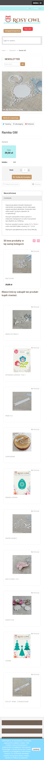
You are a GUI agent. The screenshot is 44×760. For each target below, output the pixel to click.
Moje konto (10, 731)
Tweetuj (7, 124)
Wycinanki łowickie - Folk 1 (15, 375)
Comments (7, 198)
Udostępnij (18, 124)
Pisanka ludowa (11, 497)
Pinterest (29, 124)
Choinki (8, 661)
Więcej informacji (10, 193)
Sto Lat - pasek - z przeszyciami (16, 701)
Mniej (21, 170)
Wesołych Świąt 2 (12, 334)
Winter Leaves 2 (11, 538)
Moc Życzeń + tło (12, 579)
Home (3, 50)
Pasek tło (9, 416)
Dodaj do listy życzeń (10, 184)
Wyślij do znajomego (10, 118)
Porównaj (36, 184)
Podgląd (35, 251)
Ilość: (12, 170)
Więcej (29, 170)
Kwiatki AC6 (9, 620)
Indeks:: (5, 162)
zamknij (36, 749)
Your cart (27, 29)
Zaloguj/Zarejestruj (12, 31)
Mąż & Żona (9, 278)
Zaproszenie (10, 456)
